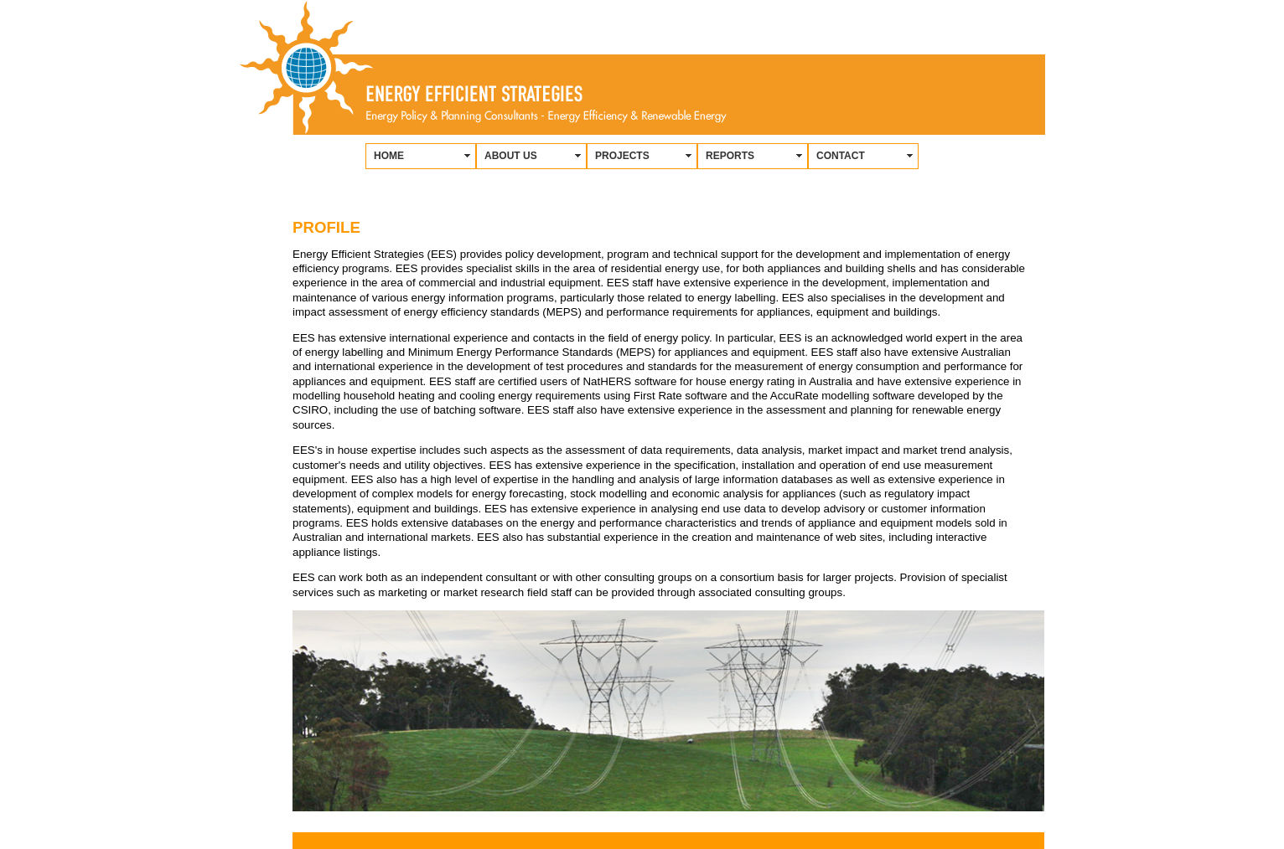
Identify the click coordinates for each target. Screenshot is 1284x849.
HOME (389, 156)
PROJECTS (622, 156)
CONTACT (840, 156)
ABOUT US (510, 156)
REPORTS (730, 156)
